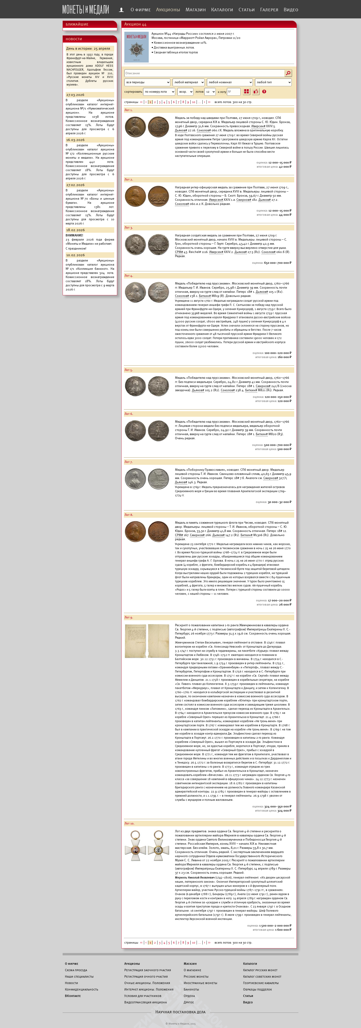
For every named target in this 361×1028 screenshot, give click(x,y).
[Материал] (188, 82)
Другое (189, 1002)
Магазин (196, 10)
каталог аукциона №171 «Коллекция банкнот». (90, 267)
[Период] (147, 82)
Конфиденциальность (81, 989)
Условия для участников (142, 996)
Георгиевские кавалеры (261, 983)
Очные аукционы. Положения (147, 983)
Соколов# (204, 130)
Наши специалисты (79, 976)
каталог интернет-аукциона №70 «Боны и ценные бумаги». (90, 198)
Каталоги (222, 10)
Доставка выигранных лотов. (174, 47)
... (199, 102)
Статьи (247, 10)
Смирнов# (243, 200)
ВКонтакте (73, 996)
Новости (71, 983)
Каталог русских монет (260, 970)
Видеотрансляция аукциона (145, 1002)
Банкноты (191, 989)
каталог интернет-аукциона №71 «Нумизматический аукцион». (90, 108)
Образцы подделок (257, 989)
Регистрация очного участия (146, 976)
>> (209, 102)
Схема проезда (76, 970)
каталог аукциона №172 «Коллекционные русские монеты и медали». (90, 153)
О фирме (141, 10)
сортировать (158, 92)
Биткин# (205, 296)
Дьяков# (181, 130)
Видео (291, 10)
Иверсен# (258, 126)
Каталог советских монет (262, 976)
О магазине (192, 970)
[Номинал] (230, 82)
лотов (205, 92)
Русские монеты (196, 976)
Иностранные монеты (200, 983)
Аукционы (168, 10)
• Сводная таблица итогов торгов (174, 52)
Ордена (189, 996)
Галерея (269, 10)
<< (141, 102)
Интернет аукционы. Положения (149, 989)
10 (193, 102)
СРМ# (179, 252)
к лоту (229, 92)
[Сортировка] (185, 92)
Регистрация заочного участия (147, 970)
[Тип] (273, 82)
